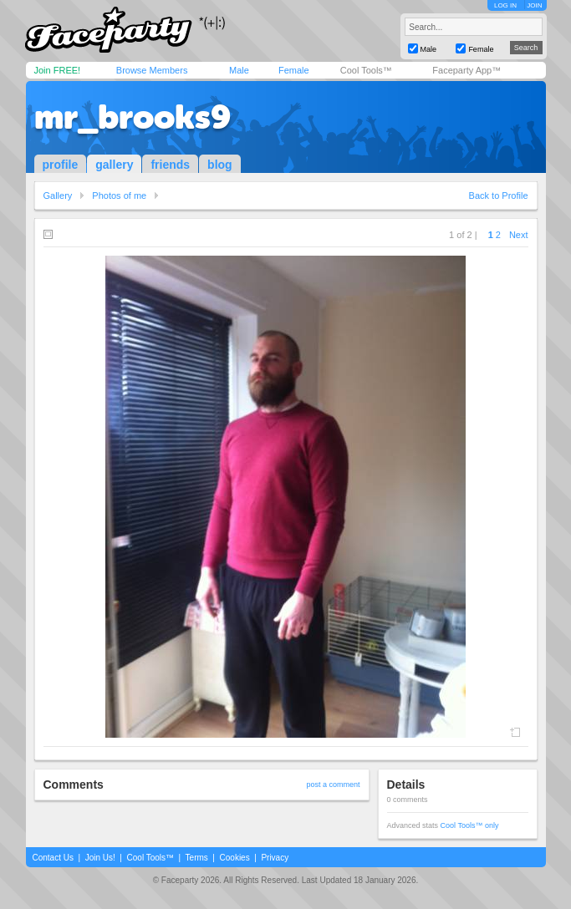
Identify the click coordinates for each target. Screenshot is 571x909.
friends (170, 164)
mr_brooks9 (132, 117)
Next (518, 235)
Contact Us (53, 857)
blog (219, 164)
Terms (197, 857)
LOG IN (505, 5)
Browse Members (152, 70)
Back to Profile (498, 195)
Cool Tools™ (366, 70)
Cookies (235, 857)
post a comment (332, 784)
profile (61, 164)
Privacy (274, 857)
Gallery (58, 195)
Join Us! (100, 857)
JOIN (534, 5)
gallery (114, 164)
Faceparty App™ (466, 70)
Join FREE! (57, 70)
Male (239, 70)
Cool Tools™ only (470, 825)
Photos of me (119, 195)
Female (293, 70)
